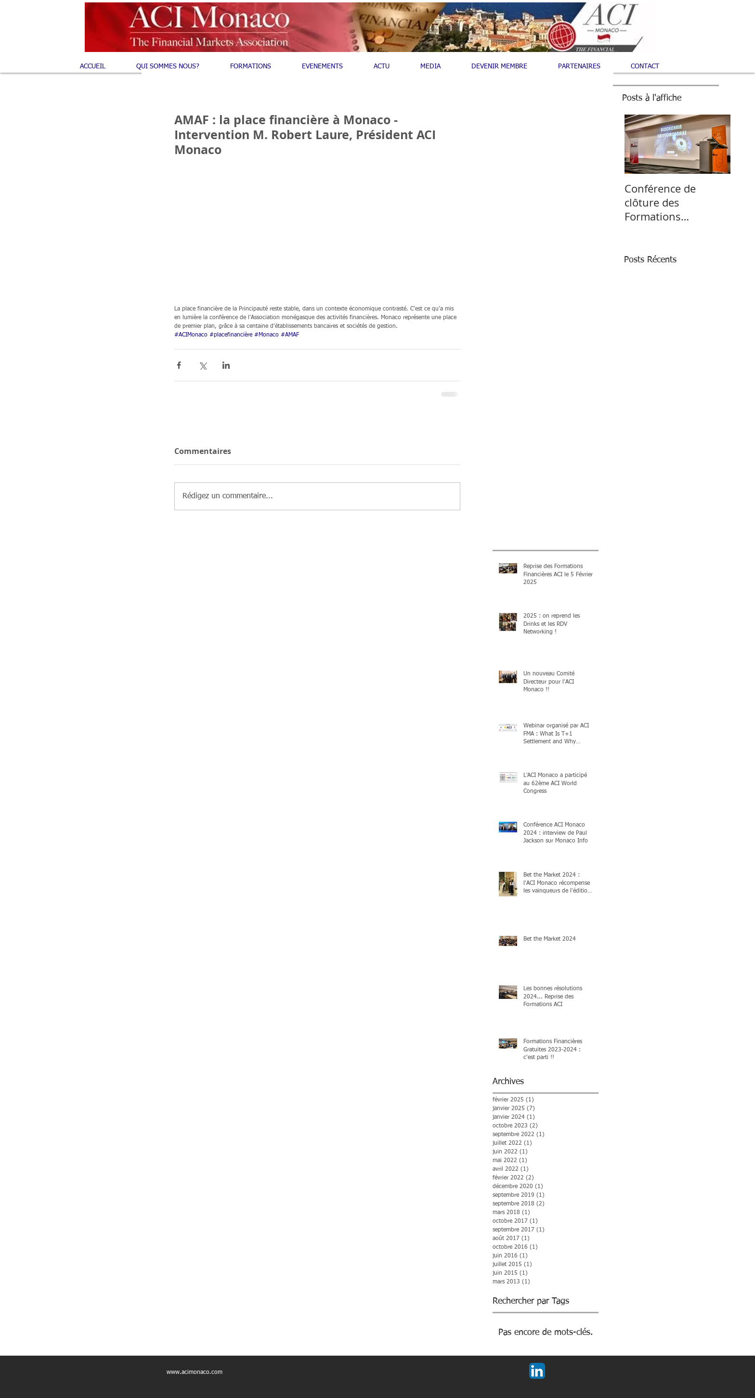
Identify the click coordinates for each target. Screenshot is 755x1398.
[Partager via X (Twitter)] (202, 365)
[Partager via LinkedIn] (226, 365)
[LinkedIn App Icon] (537, 1371)
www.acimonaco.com (194, 1372)
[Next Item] (715, 144)
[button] (259, 66)
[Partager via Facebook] (178, 365)
